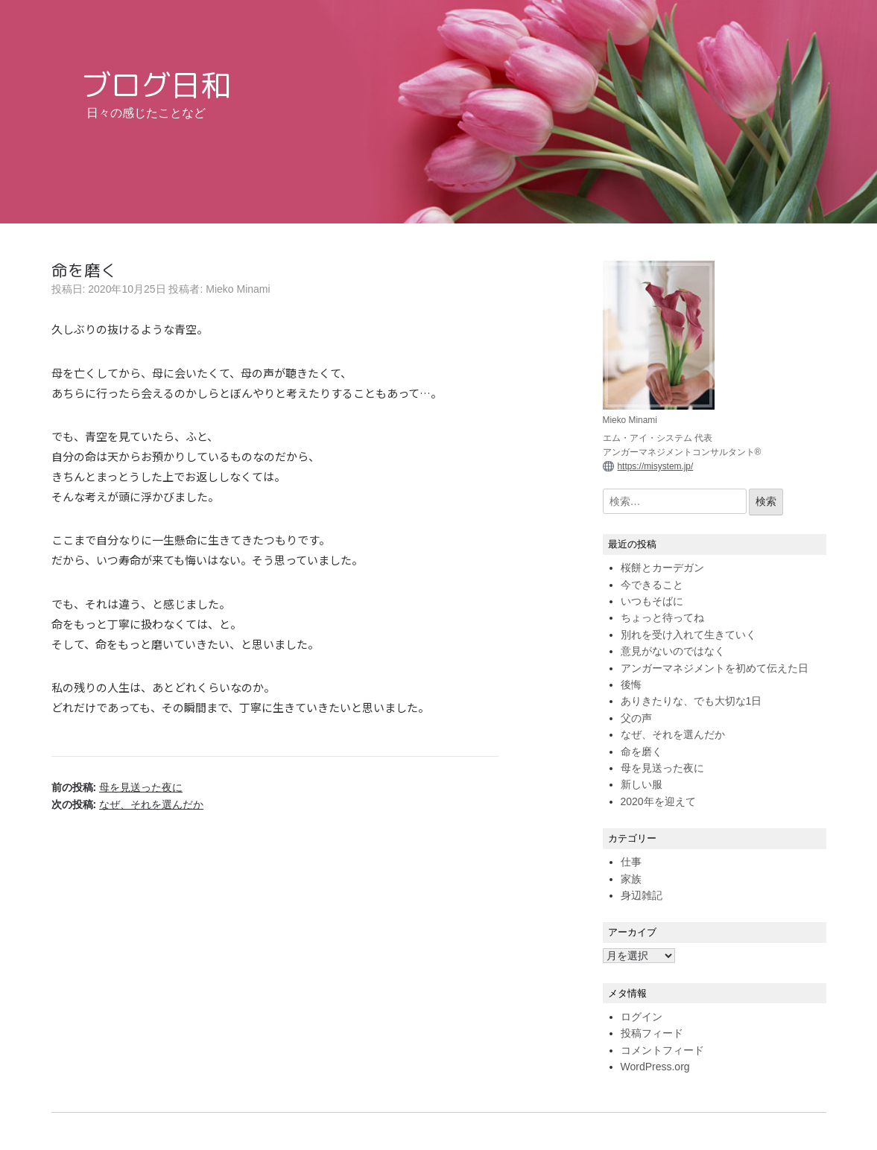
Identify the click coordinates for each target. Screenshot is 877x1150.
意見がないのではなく (673, 651)
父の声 (636, 718)
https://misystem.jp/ (656, 466)
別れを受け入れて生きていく (688, 635)
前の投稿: (117, 787)
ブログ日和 (155, 85)
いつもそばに (652, 601)
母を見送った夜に (662, 768)
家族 (631, 879)
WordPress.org (655, 1067)
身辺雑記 (641, 895)
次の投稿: (127, 804)
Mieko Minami (238, 289)
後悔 (631, 684)
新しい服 (641, 784)
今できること (652, 585)
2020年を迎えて (658, 801)
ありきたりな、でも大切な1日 (691, 701)
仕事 (631, 862)
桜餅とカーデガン (662, 568)
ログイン (641, 1017)
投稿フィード (652, 1033)
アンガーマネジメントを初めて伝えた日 (714, 668)
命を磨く (641, 751)
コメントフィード (662, 1050)
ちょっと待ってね (662, 617)
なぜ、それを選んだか (673, 734)
